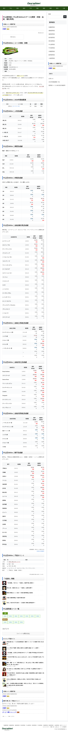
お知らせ (51, 78)
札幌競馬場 (52, 27)
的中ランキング (37, 726)
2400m (16, 622)
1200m (5, 616)
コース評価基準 (63, 726)
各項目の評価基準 (40, 551)
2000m (21, 616)
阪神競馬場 (52, 55)
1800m (16, 616)
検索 (49, 14)
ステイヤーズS (15, 106)
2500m (32, 616)
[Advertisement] (57, 97)
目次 (11, 37)
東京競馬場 (52, 41)
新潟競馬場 (52, 37)
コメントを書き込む (23, 633)
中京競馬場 (52, 48)
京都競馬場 (52, 51)
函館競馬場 (52, 30)
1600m (10, 616)
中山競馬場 (52, 44)
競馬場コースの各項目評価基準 (57, 85)
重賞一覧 (51, 726)
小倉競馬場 (52, 58)
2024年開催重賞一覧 (54, 82)
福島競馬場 (52, 34)
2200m (26, 616)
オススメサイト (45, 726)
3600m (37, 616)
